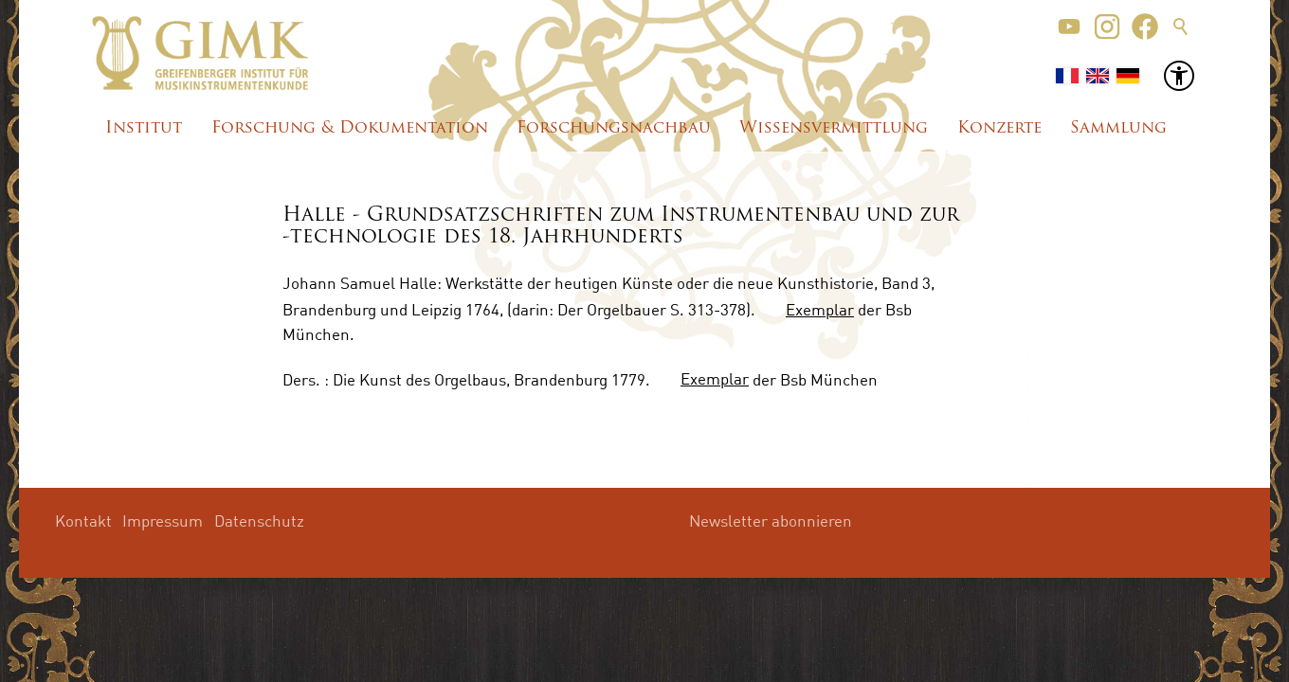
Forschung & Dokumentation (349, 128)
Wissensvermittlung (833, 128)
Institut (143, 128)
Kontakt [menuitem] (83, 520)
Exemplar (820, 309)
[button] (1069, 26)
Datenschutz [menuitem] (259, 520)
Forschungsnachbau (614, 128)
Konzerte (999, 128)
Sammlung (1118, 128)
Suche (1181, 26)
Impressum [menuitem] (162, 520)
